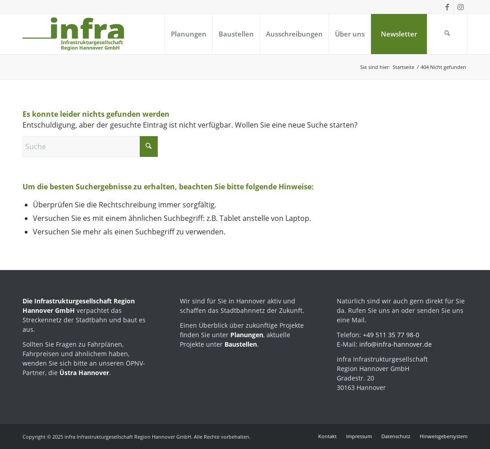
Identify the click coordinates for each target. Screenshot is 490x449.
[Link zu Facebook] (446, 7)
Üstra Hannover (84, 372)
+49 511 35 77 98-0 (391, 334)
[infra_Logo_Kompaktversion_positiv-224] (73, 34)
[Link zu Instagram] (460, 7)
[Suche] (447, 34)
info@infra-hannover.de (395, 344)
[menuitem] (188, 34)
